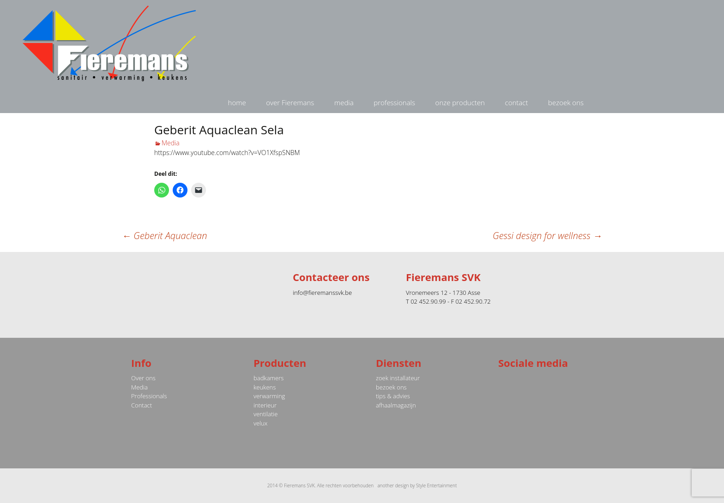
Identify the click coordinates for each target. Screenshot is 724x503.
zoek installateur (398, 378)
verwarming (269, 396)
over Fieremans (290, 102)
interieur (265, 405)
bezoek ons (566, 102)
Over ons (143, 378)
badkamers (268, 378)
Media (171, 142)
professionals (394, 102)
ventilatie (265, 414)
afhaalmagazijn (396, 405)
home (237, 102)
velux (260, 423)
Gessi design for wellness (547, 235)
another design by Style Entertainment (417, 485)
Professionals (149, 396)
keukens (264, 387)
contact (516, 102)
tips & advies (393, 396)
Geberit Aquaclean (164, 235)
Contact (141, 405)
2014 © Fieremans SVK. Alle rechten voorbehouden (320, 485)
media (344, 102)
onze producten (460, 102)
